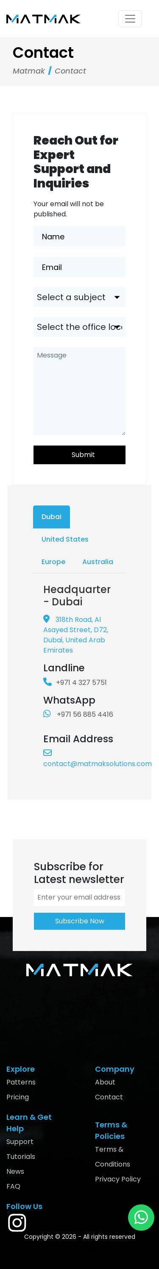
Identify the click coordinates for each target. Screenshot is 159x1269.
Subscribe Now (79, 921)
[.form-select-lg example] (79, 297)
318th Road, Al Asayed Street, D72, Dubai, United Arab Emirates (75, 635)
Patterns (21, 1082)
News (15, 1171)
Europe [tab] (53, 562)
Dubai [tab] (51, 517)
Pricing (17, 1097)
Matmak (29, 70)
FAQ (13, 1186)
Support (19, 1142)
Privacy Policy (118, 1179)
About (105, 1082)
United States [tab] (65, 539)
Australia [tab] (97, 562)
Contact (109, 1097)
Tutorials (20, 1156)
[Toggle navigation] (130, 18)
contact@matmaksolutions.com (97, 759)
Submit (83, 455)
